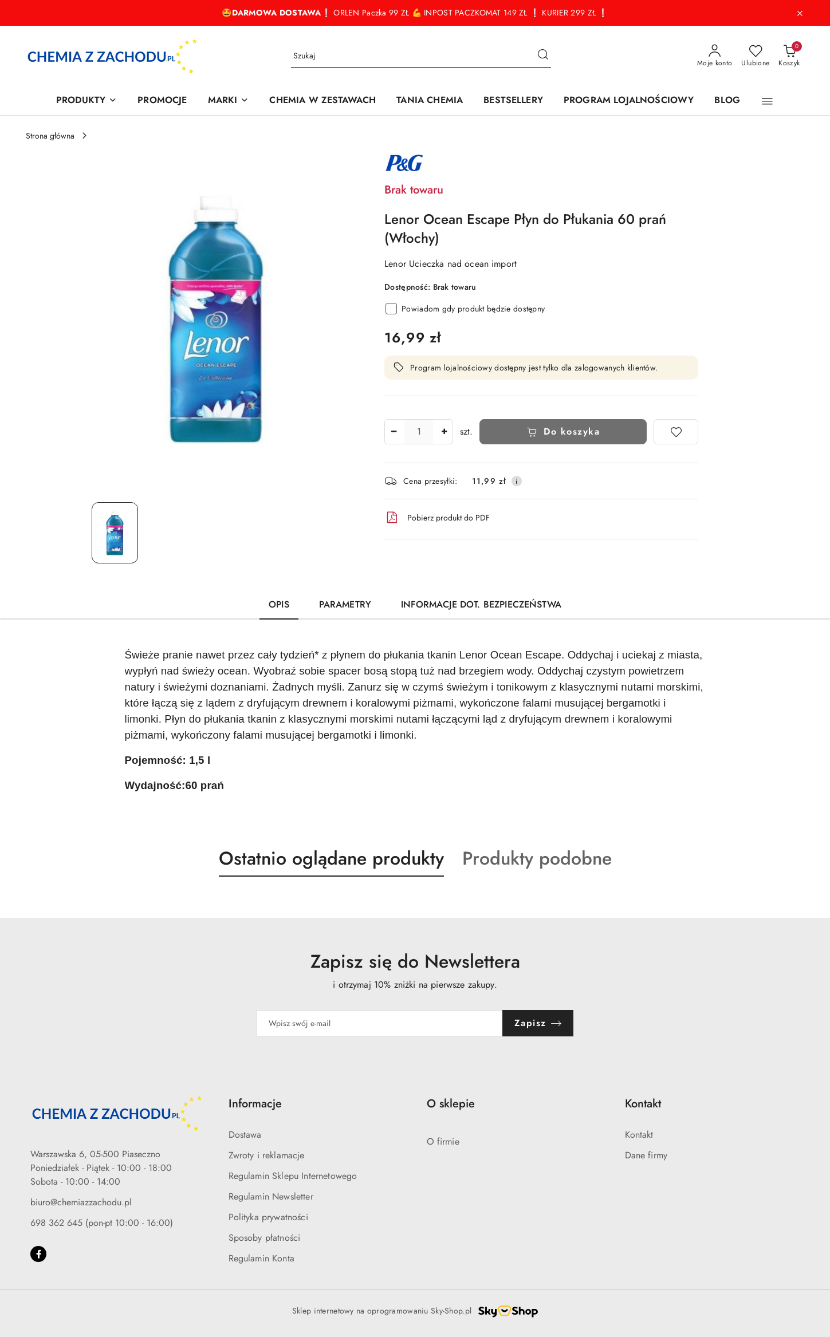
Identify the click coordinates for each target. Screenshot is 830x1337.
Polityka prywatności (268, 1217)
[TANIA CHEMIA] (429, 101)
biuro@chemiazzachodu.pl (81, 1202)
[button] (767, 101)
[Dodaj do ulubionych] (676, 431)
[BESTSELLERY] (513, 101)
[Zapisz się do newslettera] (380, 1023)
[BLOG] (727, 101)
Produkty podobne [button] (537, 858)
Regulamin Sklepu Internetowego (293, 1175)
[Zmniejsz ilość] (393, 432)
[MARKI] (228, 101)
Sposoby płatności (265, 1237)
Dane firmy (646, 1155)
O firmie (443, 1141)
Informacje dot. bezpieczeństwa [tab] (481, 604)
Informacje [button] (255, 1103)
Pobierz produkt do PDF (437, 517)
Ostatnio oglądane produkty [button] (331, 858)
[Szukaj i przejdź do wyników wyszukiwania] (543, 56)
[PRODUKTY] (86, 101)
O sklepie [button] (451, 1103)
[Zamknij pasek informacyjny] (799, 13)
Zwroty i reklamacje (267, 1155)
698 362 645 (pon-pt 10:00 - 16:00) (101, 1222)
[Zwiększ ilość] (444, 432)
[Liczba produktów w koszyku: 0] (789, 56)
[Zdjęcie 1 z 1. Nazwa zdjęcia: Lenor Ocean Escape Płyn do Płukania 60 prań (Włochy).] (115, 532)
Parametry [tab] (345, 604)
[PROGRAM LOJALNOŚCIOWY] (628, 101)
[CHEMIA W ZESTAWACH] (322, 101)
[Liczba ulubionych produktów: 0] (755, 56)
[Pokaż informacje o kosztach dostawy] (516, 481)
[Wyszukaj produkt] (421, 56)
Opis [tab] (279, 604)
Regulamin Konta (261, 1258)
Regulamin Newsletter (271, 1196)
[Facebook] (38, 1254)
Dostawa (245, 1134)
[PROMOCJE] (162, 101)
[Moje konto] (715, 56)
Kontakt (639, 1134)
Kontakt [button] (643, 1103)
